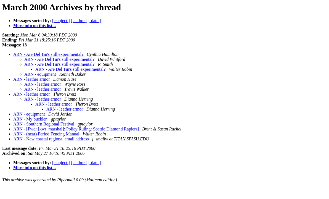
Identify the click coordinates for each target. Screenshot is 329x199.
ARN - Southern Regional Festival (44, 124)
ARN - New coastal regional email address (51, 139)
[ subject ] (61, 20)
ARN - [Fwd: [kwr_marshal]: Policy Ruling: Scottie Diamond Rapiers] (76, 129)
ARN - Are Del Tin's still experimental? (48, 54)
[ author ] (79, 20)
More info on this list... (34, 25)
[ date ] (94, 20)
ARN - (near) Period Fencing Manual (47, 134)
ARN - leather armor (32, 79)
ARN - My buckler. (31, 119)
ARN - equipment (40, 74)
